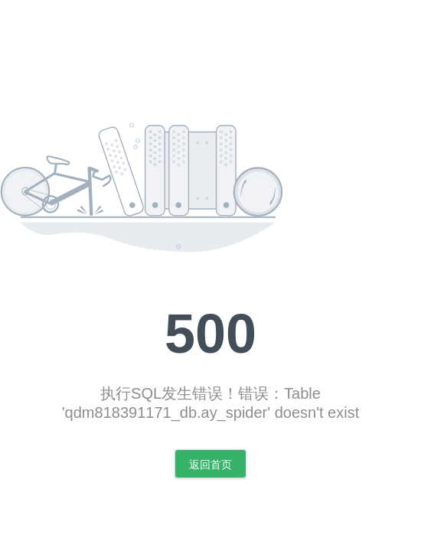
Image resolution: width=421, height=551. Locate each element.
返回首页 (210, 464)
